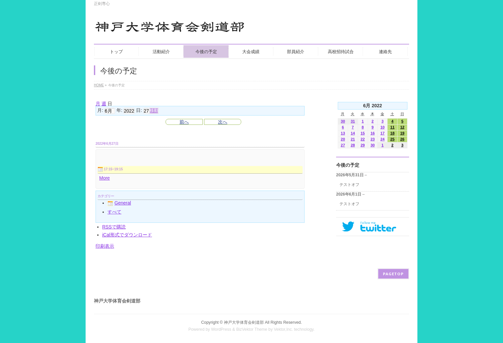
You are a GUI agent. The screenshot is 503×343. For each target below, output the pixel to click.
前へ (184, 122)
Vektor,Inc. (283, 329)
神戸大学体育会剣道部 (244, 322)
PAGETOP (393, 274)
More (104, 178)
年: (119, 110)
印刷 (105, 246)
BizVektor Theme (251, 329)
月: (100, 110)
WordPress (221, 329)
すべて (114, 211)
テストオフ (349, 184)
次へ (222, 122)
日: (139, 110)
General (119, 203)
